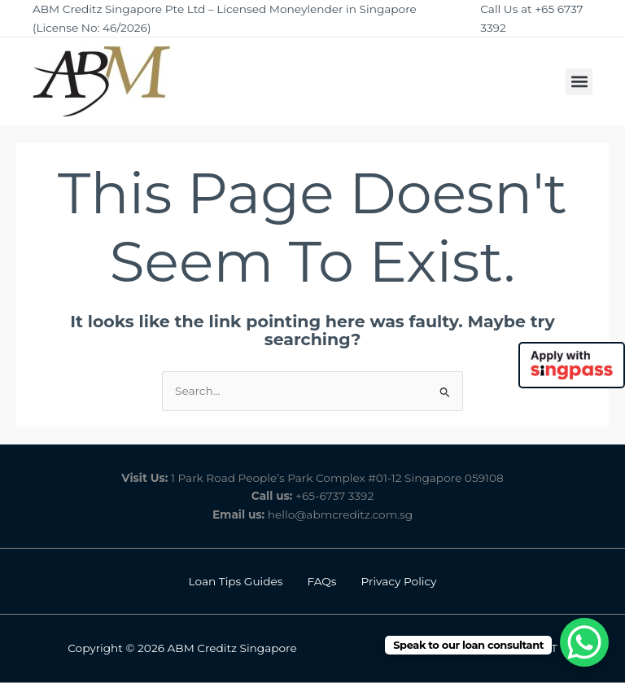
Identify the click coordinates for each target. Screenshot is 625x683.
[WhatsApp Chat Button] (584, 642)
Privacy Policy (399, 581)
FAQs (322, 581)
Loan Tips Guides (235, 581)
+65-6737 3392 (334, 495)
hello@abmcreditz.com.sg (340, 514)
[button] (579, 81)
